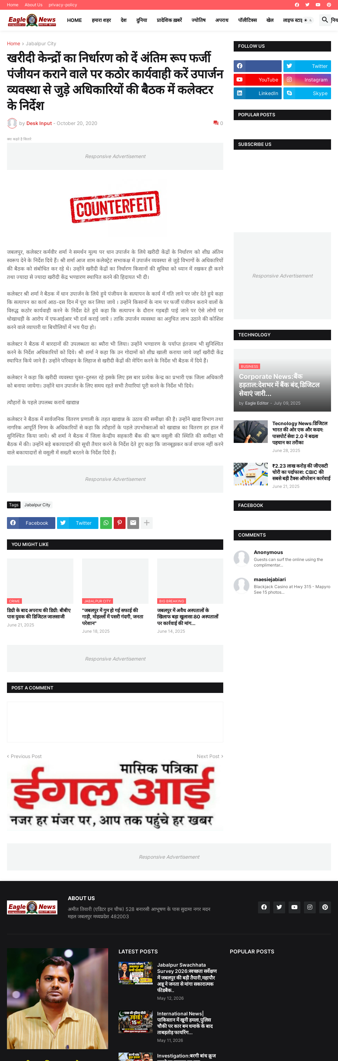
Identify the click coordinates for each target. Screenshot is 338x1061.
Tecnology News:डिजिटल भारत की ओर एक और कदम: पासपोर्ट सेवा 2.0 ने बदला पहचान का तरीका (299, 432)
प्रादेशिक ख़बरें (169, 20)
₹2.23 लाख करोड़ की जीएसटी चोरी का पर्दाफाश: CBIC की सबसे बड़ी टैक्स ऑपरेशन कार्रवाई (301, 472)
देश (124, 20)
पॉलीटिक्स (247, 20)
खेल (269, 20)
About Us (33, 4)
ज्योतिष (199, 20)
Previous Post (26, 756)
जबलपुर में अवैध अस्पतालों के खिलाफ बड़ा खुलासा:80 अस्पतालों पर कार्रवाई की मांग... (187, 616)
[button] (308, 20)
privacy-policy (63, 4)
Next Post (208, 756)
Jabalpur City (41, 43)
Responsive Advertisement (115, 156)
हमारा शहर (101, 20)
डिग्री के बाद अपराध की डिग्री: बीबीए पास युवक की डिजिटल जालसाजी (39, 613)
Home (12, 4)
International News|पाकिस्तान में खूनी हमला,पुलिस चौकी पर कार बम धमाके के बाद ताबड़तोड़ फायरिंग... (184, 1023)
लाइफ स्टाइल (294, 20)
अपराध (221, 20)
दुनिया (141, 20)
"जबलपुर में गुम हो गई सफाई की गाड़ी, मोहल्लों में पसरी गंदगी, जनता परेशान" (112, 616)
